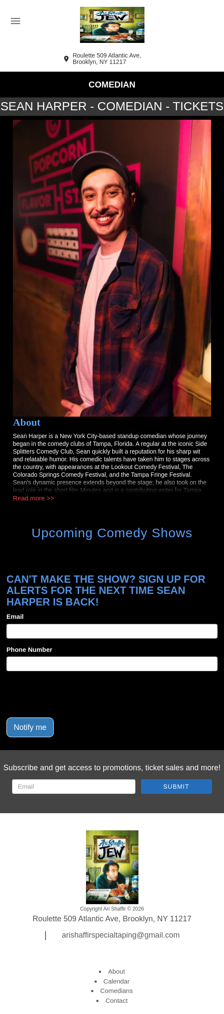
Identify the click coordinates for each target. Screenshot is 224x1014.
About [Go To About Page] (116, 971)
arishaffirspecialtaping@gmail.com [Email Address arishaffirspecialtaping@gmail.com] (121, 935)
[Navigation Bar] (15, 21)
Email (15, 616)
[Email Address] (73, 786)
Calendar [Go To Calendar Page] (117, 981)
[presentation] (71, 694)
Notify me (30, 727)
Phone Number (29, 649)
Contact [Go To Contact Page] (116, 1000)
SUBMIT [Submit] (176, 786)
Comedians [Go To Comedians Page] (116, 990)
